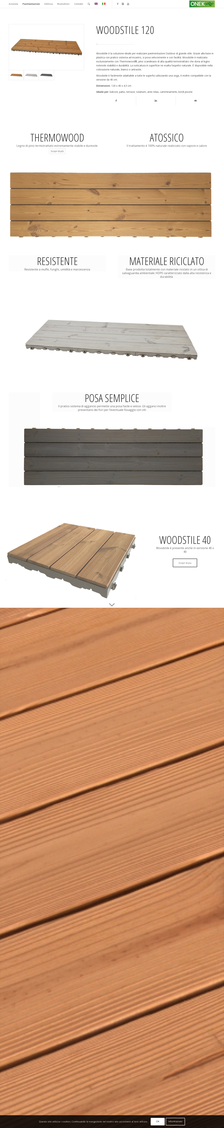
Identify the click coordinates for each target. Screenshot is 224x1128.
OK (157, 1121)
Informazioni (175, 1121)
